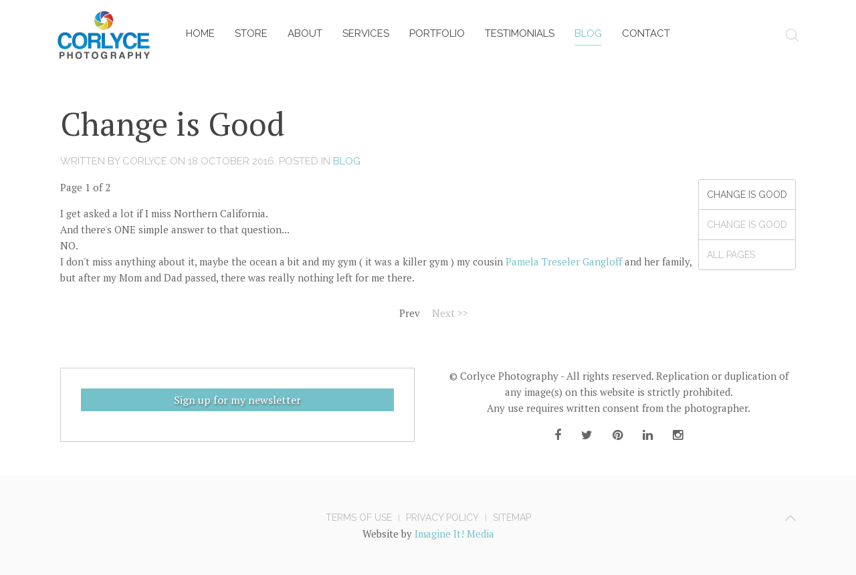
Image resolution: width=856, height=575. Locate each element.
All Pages (731, 254)
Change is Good (747, 194)
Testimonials (519, 33)
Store (251, 33)
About (305, 33)
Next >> (450, 313)
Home (200, 33)
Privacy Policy (442, 517)
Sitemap (512, 517)
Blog (588, 33)
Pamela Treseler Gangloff (564, 261)
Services (365, 33)
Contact (646, 33)
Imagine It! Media (454, 533)
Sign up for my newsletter (237, 399)
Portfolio (437, 33)
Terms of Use (359, 517)
